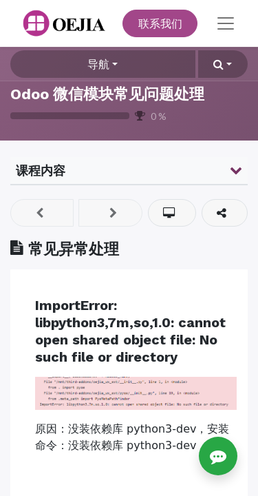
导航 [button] (98, 63)
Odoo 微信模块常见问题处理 (107, 94)
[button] (223, 64)
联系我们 (160, 23)
